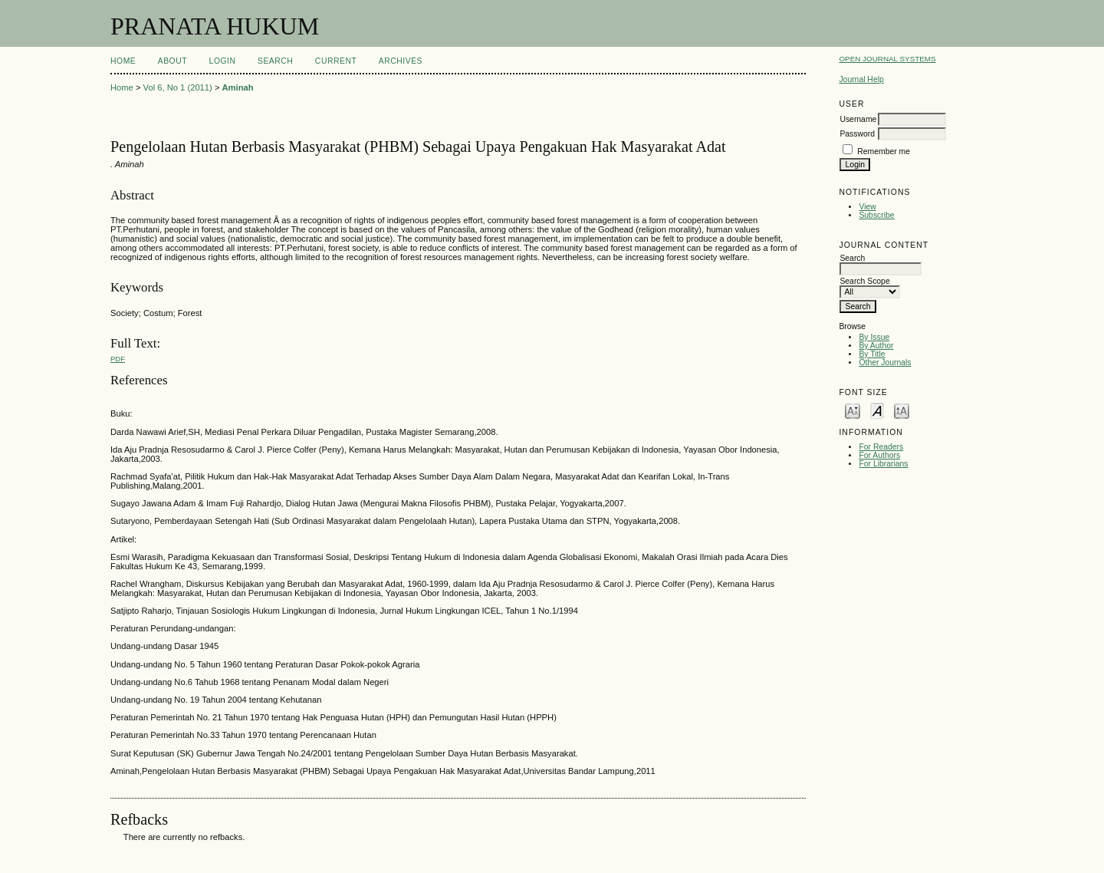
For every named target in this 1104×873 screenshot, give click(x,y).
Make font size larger (901, 410)
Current (335, 61)
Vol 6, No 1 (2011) (177, 87)
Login (222, 61)
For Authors (879, 455)
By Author (876, 345)
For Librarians (883, 464)
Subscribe (876, 215)
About (172, 61)
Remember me (883, 151)
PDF (117, 358)
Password (857, 134)
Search (275, 61)
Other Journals (885, 362)
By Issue (874, 337)
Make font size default (877, 410)
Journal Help (861, 79)
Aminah (238, 87)
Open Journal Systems (887, 58)
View (867, 207)
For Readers (881, 447)
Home (123, 61)
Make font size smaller (852, 410)
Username (858, 119)
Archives (400, 61)
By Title (872, 354)
